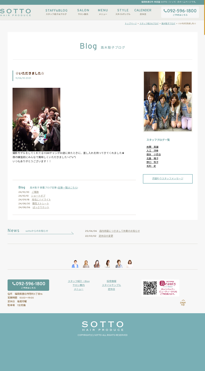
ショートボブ (38, 196)
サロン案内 (83, 12)
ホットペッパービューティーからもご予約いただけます (160, 288)
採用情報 (111, 281)
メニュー (103, 12)
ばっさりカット (41, 207)
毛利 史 (151, 166)
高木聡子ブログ (168, 23)
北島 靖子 (152, 158)
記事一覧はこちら (67, 187)
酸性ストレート (40, 203)
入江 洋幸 (152, 151)
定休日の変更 (106, 236)
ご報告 (35, 192)
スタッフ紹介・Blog (79, 281)
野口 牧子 (152, 162)
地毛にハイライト (41, 199)
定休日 (111, 289)
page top (183, 303)
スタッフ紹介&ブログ (56, 12)
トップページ (131, 23)
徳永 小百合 (153, 154)
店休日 (143, 12)
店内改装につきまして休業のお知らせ (119, 231)
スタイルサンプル (123, 12)
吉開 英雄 (152, 147)
